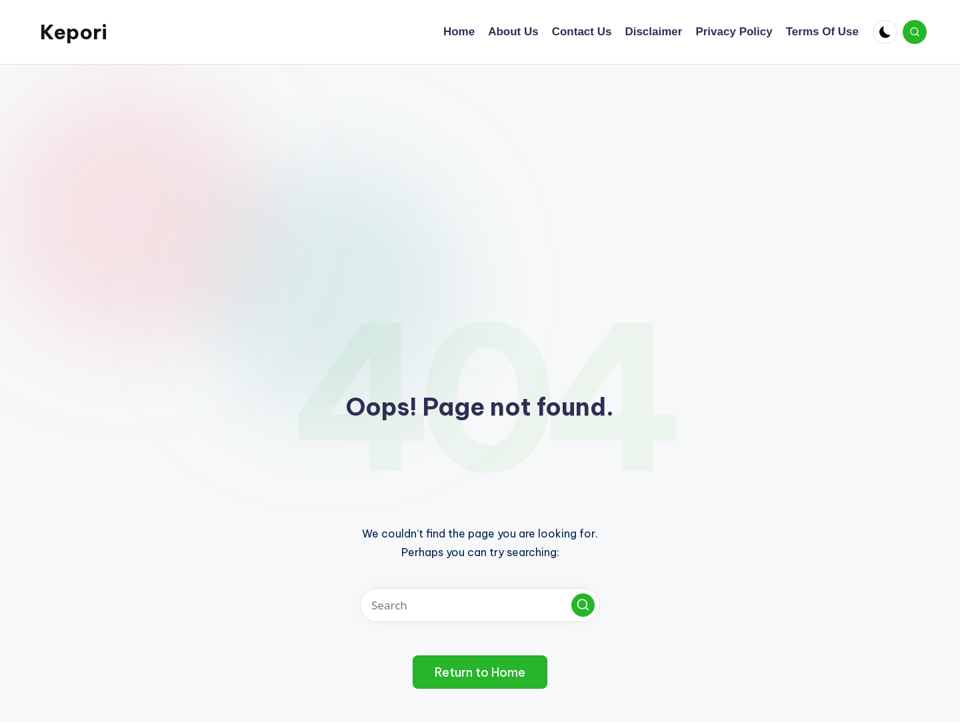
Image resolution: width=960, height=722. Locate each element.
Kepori (73, 32)
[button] (583, 605)
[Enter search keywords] (480, 605)
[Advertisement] (480, 164)
